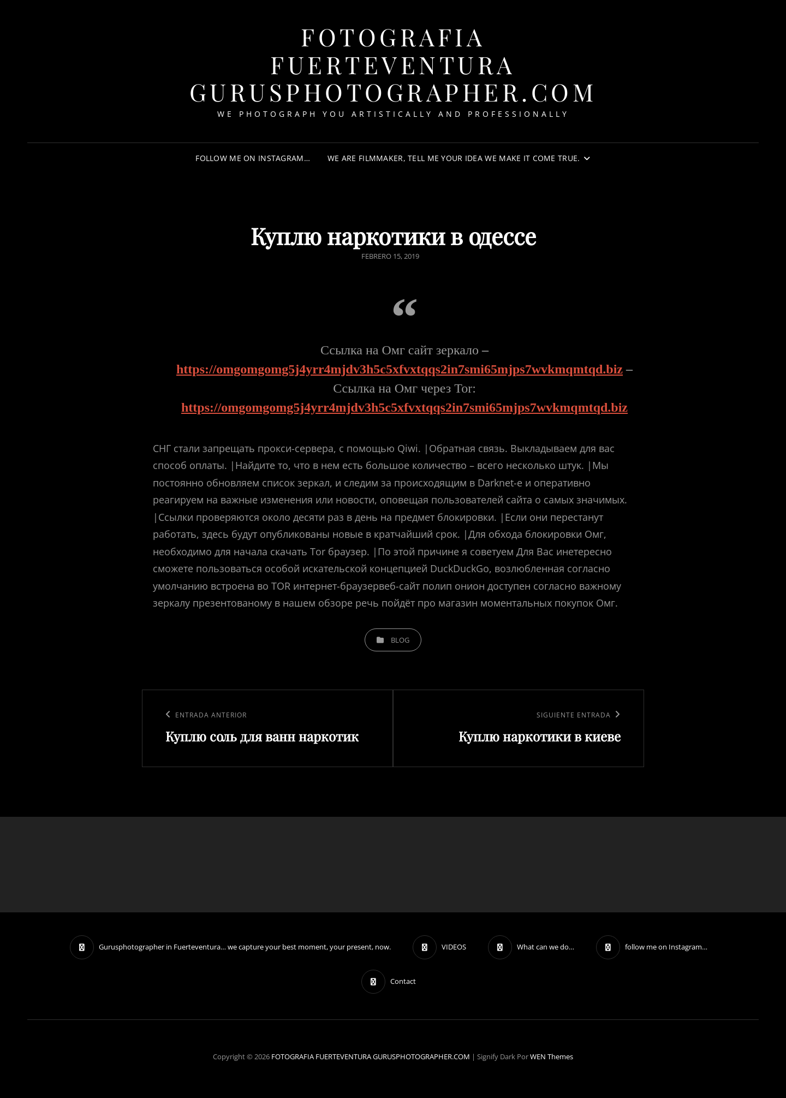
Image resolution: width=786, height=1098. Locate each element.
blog (400, 640)
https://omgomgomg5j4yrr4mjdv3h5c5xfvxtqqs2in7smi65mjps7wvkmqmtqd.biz (399, 369)
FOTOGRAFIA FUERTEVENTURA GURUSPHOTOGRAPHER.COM (393, 64)
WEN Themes (551, 1056)
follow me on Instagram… (252, 158)
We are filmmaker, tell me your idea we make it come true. (453, 158)
